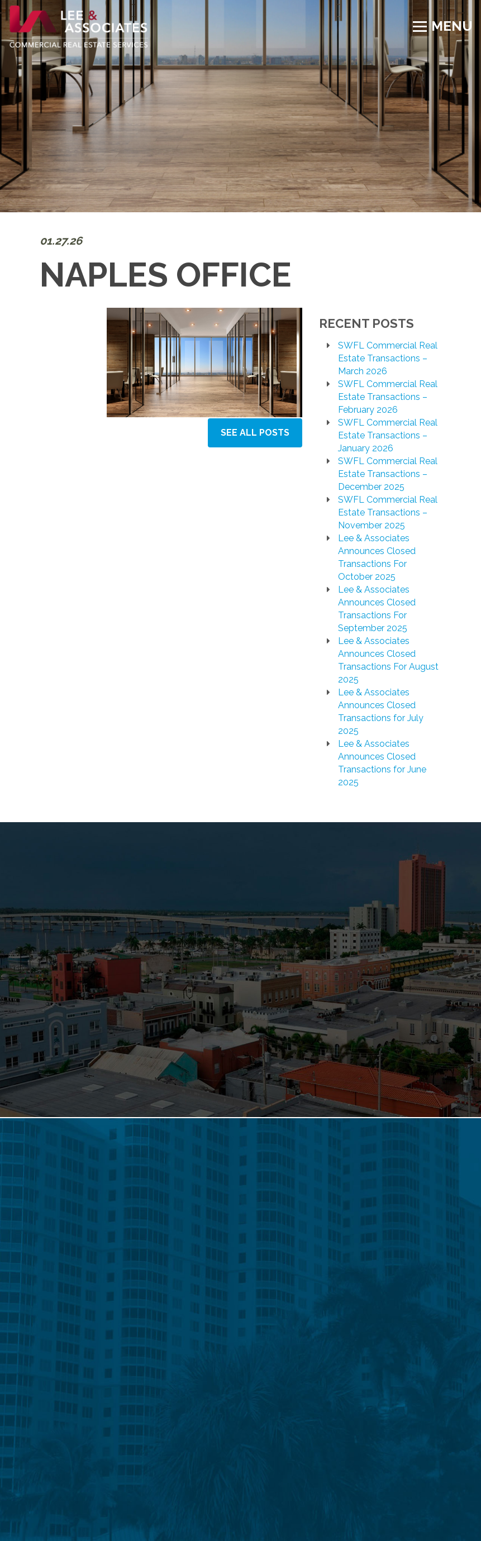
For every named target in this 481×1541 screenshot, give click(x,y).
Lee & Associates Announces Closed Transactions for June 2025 (382, 763)
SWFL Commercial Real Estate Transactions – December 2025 (387, 474)
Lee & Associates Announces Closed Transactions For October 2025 (377, 557)
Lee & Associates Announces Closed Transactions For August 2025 (388, 660)
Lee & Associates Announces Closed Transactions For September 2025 (377, 608)
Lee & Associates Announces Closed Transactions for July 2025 (380, 711)
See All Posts (255, 432)
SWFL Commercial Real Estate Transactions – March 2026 (387, 358)
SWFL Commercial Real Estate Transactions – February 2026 (387, 397)
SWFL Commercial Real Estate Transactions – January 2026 (387, 435)
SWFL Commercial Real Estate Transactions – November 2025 (387, 512)
